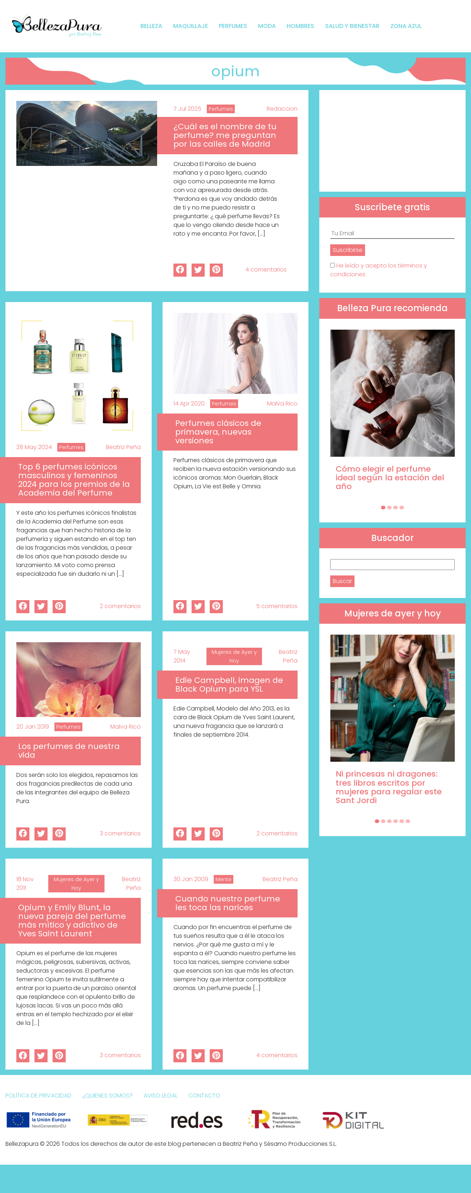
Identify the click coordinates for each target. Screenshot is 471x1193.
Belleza (151, 26)
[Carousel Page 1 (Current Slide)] (383, 507)
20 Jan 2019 (32, 726)
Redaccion (282, 109)
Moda (267, 26)
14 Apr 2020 (189, 403)
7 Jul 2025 (187, 109)
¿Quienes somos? (107, 1095)
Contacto (204, 1095)
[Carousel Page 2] (389, 507)
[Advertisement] (392, 141)
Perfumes (233, 26)
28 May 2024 (34, 447)
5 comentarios (277, 606)
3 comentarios (120, 833)
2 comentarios (120, 606)
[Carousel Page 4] (402, 507)
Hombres (300, 26)
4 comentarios (266, 269)
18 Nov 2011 (25, 883)
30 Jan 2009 (190, 879)
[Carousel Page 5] (402, 821)
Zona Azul (406, 26)
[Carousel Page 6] (408, 821)
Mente (224, 879)
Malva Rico (282, 403)
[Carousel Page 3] (395, 507)
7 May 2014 (181, 656)
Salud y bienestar (352, 26)
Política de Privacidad (38, 1095)
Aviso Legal (160, 1095)
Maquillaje (190, 26)
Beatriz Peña (123, 447)
